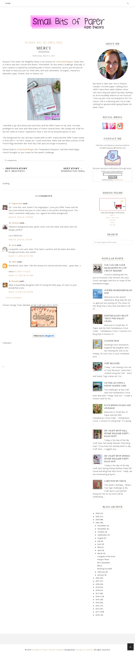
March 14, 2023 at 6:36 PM (21, 292)
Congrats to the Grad (106, 556)
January (101, 575)
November (102, 529)
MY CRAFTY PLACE (21, 271)
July (99, 541)
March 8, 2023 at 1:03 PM (20, 239)
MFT (39, 42)
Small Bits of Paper (40, 650)
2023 (98, 523)
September (103, 535)
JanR (14, 245)
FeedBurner (118, 180)
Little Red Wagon (64, 61)
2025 (98, 516)
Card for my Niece (115, 481)
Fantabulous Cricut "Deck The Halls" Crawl (116, 318)
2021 (98, 581)
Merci (99, 566)
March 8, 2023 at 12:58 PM (21, 217)
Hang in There (103, 559)
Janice (112, 215)
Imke (14, 261)
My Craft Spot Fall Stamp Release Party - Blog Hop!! (117, 433)
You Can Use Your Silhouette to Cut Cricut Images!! (115, 268)
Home (8, 3)
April (100, 550)
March (100, 553)
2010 (98, 615)
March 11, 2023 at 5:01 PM (21, 256)
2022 (98, 578)
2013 (98, 606)
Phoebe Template (56, 650)
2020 (98, 584)
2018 (98, 590)
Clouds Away (111, 341)
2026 (98, 513)
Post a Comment (13, 297)
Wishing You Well (104, 569)
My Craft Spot (53, 42)
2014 (98, 602)
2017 (98, 593)
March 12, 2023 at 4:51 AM (21, 275)
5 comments (11, 160)
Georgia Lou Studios (84, 650)
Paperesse (17, 203)
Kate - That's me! (112, 218)
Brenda (15, 281)
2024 (98, 519)
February (102, 572)
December (102, 526)
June (100, 544)
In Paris (30, 42)
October (101, 532)
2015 (98, 599)
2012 (98, 609)
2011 (98, 612)
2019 (98, 587)
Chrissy (15, 223)
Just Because (112, 363)
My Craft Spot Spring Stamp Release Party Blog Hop (117, 459)
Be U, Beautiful (103, 563)
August (101, 538)
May (99, 547)
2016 (98, 596)
